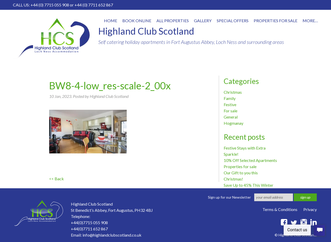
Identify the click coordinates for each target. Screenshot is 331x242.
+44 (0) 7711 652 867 (93, 4)
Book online (136, 20)
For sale (230, 110)
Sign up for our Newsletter (229, 197)
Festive (230, 104)
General (231, 116)
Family (230, 98)
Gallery (203, 20)
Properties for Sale (275, 20)
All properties (172, 20)
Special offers (233, 20)
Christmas (233, 92)
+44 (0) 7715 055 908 (50, 4)
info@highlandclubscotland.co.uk (111, 234)
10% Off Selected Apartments (250, 160)
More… (310, 20)
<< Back (56, 178)
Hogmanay (233, 123)
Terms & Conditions (279, 209)
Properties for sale (240, 166)
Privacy (310, 209)
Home (110, 20)
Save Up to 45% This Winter (248, 185)
